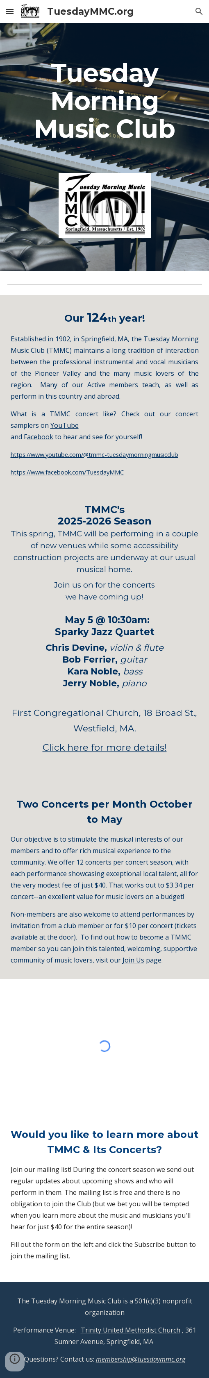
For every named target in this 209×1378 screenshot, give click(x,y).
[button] (10, 11)
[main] (104, 104)
